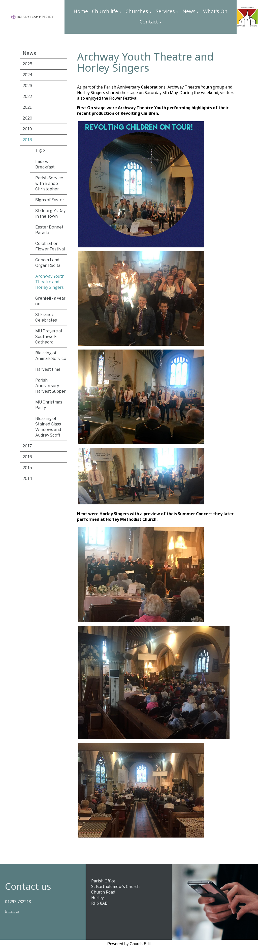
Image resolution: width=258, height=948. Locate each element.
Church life (105, 11)
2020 (27, 118)
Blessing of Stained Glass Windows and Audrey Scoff (48, 427)
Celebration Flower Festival (50, 246)
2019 (27, 129)
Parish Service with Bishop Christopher (49, 183)
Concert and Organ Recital (48, 262)
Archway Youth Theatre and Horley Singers (49, 282)
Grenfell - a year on (50, 301)
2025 (27, 64)
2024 (28, 74)
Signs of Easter (49, 199)
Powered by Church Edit (129, 944)
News (189, 11)
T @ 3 (40, 150)
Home (81, 11)
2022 (27, 96)
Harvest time (47, 369)
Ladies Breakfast (45, 164)
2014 (27, 478)
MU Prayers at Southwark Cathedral (48, 336)
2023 (27, 85)
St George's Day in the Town (50, 213)
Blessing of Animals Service (50, 356)
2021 (27, 107)
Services (165, 11)
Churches (136, 11)
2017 (27, 446)
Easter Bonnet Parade (49, 230)
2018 (27, 139)
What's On (215, 11)
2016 (27, 456)
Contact (149, 21)
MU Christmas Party (48, 405)
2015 (27, 467)
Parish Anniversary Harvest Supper (50, 386)
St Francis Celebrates (46, 317)
